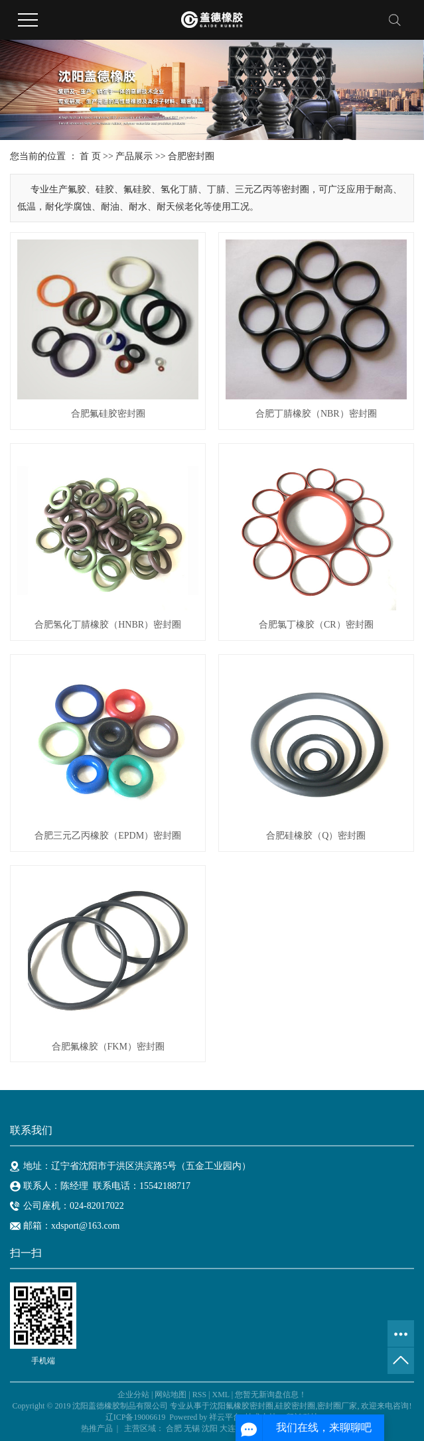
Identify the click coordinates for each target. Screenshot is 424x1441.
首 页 (90, 156)
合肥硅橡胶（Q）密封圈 (316, 836)
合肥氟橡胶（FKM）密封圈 (108, 1047)
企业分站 (133, 1394)
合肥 (174, 1428)
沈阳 (210, 1428)
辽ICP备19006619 (136, 1417)
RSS (199, 1394)
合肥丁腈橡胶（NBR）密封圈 (316, 414)
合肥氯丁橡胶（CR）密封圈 (316, 625)
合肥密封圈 (191, 156)
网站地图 (170, 1394)
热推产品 (97, 1428)
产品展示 (134, 156)
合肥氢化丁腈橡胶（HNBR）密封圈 (108, 625)
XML (220, 1394)
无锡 (192, 1428)
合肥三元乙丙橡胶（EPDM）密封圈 (108, 836)
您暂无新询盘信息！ (271, 1394)
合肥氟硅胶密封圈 (108, 414)
